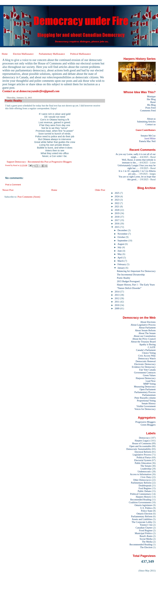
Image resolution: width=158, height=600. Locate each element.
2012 (117, 298)
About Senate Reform (145, 330)
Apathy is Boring (147, 344)
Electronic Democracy (145, 364)
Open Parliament (148, 389)
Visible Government (146, 406)
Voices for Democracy (145, 409)
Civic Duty (146, 477)
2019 (117, 213)
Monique (151, 96)
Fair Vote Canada (147, 369)
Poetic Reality (123, 278)
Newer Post (7, 190)
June (119, 250)
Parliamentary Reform (141, 516)
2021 (117, 206)
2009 (117, 308)
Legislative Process (142, 454)
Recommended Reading (141, 544)
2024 (117, 196)
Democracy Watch (147, 358)
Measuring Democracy (145, 386)
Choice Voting (149, 353)
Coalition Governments (140, 502)
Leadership (145, 468)
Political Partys (144, 457)
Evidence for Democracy (144, 367)
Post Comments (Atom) (29, 196)
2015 (117, 227)
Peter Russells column (145, 397)
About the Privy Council (144, 339)
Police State (146, 510)
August (121, 244)
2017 (117, 220)
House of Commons (141, 443)
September (122, 240)
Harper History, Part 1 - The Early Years (136, 284)
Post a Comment (13, 185)
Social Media (146, 539)
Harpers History (143, 496)
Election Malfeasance (23, 54)
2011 (117, 301)
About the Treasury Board (143, 341)
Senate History (149, 403)
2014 (117, 291)
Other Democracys (142, 480)
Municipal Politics (143, 533)
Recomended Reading (140, 499)
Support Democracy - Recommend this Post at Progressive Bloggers (39, 161)
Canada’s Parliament (146, 350)
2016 (117, 223)
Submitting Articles (146, 121)
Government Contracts (145, 372)
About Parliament (147, 327)
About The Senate (147, 333)
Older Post (100, 190)
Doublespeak (145, 485)
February (122, 264)
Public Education (143, 463)
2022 (117, 203)
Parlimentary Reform (141, 482)
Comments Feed (148, 110)
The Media (147, 541)
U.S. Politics (146, 508)
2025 (117, 193)
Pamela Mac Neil (147, 141)
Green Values (149, 375)
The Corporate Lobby (142, 522)
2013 (117, 295)
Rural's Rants (146, 536)
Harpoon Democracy (146, 378)
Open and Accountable (140, 446)
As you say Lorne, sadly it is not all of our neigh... (136, 155)
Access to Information (140, 474)
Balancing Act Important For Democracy (136, 271)
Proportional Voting (146, 400)
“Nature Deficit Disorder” (129, 288)
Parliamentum (149, 395)
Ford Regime (145, 488)
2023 (117, 199)
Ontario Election (144, 513)
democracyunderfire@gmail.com (39, 91)
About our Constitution (145, 336)
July (119, 247)
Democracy (144, 437)
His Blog (151, 105)
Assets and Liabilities (142, 519)
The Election (146, 547)
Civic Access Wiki (147, 355)
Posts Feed (150, 107)
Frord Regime (145, 530)
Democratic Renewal (146, 361)
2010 (117, 305)
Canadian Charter (143, 527)
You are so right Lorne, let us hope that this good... (137, 178)
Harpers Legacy (142, 440)
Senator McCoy (148, 135)
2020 (117, 210)
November (122, 233)
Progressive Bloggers (145, 422)
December (122, 230)
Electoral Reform (143, 451)
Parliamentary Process (145, 392)
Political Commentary (140, 494)
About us (151, 118)
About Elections (148, 322)
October (121, 237)
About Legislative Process (143, 324)
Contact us (150, 124)
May (119, 254)
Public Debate (144, 491)
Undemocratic (144, 471)
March (120, 261)
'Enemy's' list (146, 525)
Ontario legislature (143, 505)
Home (5, 54)
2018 (117, 216)
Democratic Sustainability (138, 449)
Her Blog (151, 99)
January (121, 267)
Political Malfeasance (80, 54)
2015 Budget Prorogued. (128, 281)
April (120, 257)
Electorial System (142, 460)
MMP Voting (149, 383)
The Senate (145, 466)
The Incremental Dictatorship (131, 274)
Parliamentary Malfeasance (52, 54)
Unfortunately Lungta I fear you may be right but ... (137, 166)
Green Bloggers (148, 424)
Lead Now (151, 381)
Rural (153, 102)
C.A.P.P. (152, 347)
